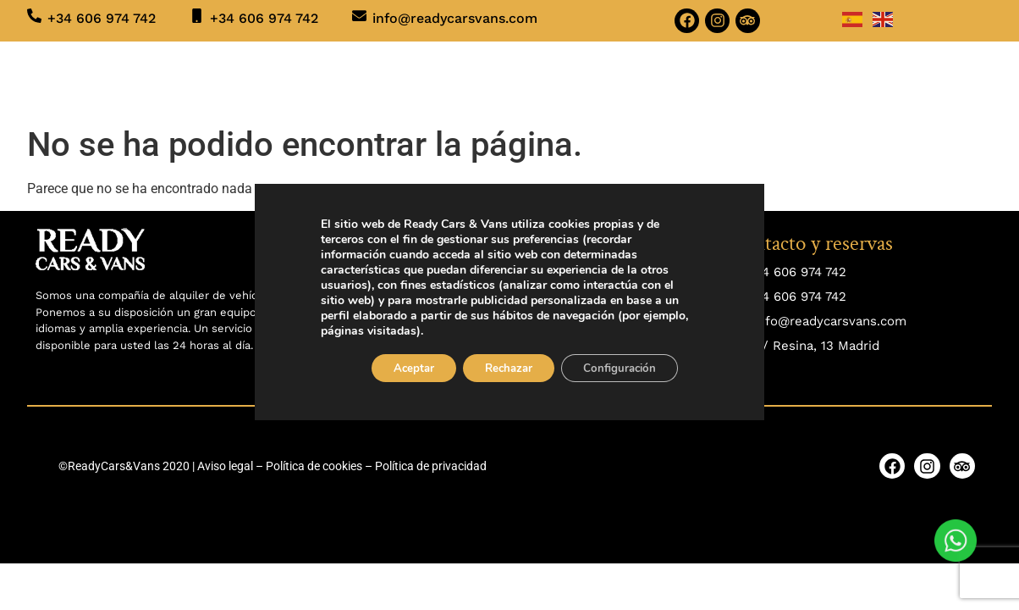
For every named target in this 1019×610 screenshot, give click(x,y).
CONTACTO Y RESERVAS (772, 77)
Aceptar (404, 369)
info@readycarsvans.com (454, 18)
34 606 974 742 (800, 272)
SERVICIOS (416, 78)
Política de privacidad (431, 466)
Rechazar (507, 369)
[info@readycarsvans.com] (359, 15)
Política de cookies (314, 466)
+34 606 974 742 (101, 18)
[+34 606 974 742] (34, 15)
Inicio (216, 77)
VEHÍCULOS (303, 77)
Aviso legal (225, 466)
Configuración (629, 369)
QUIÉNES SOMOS (546, 77)
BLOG (650, 77)
